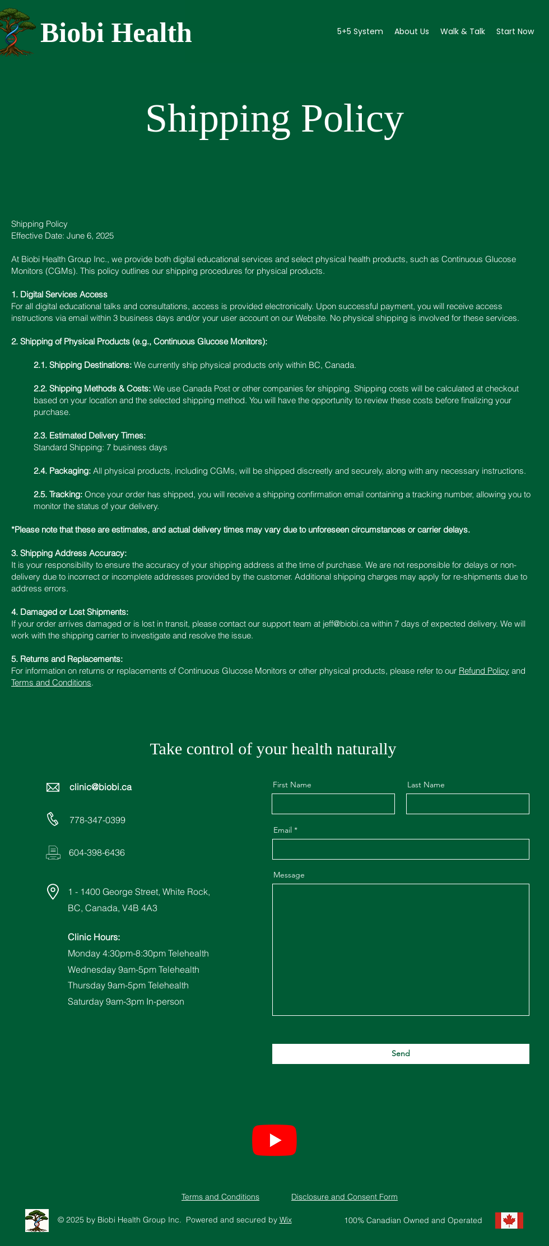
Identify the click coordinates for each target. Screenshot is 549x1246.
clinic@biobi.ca (100, 786)
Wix (286, 1220)
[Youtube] (274, 1139)
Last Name (426, 784)
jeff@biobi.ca (346, 623)
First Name (292, 784)
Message (289, 875)
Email (282, 830)
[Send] (400, 1054)
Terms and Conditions (51, 682)
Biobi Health (116, 32)
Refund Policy (484, 670)
